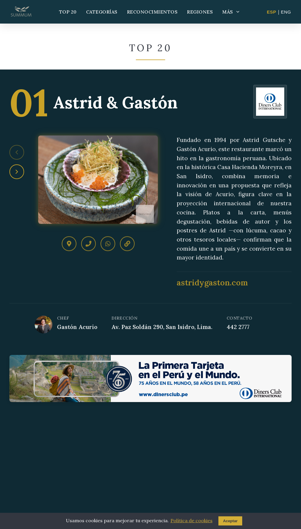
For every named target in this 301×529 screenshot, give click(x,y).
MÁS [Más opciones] (231, 12)
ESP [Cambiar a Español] (271, 11)
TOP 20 (68, 12)
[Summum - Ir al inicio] (21, 12)
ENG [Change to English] (286, 11)
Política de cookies (191, 520)
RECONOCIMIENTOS (152, 12)
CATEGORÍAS (102, 12)
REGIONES (200, 12)
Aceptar (230, 521)
